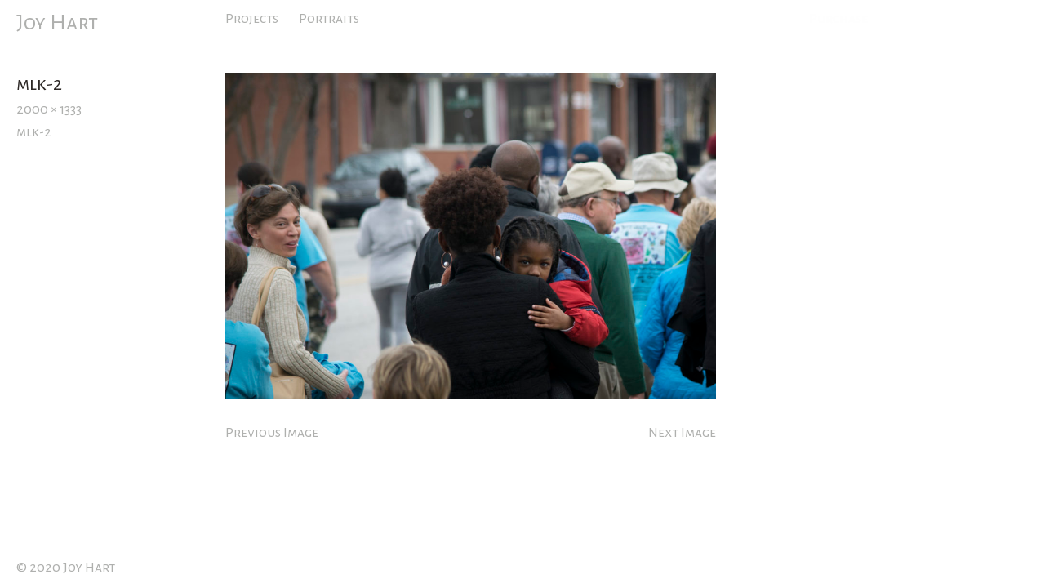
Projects (251, 18)
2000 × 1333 (49, 109)
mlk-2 (33, 132)
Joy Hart (57, 22)
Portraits (329, 18)
